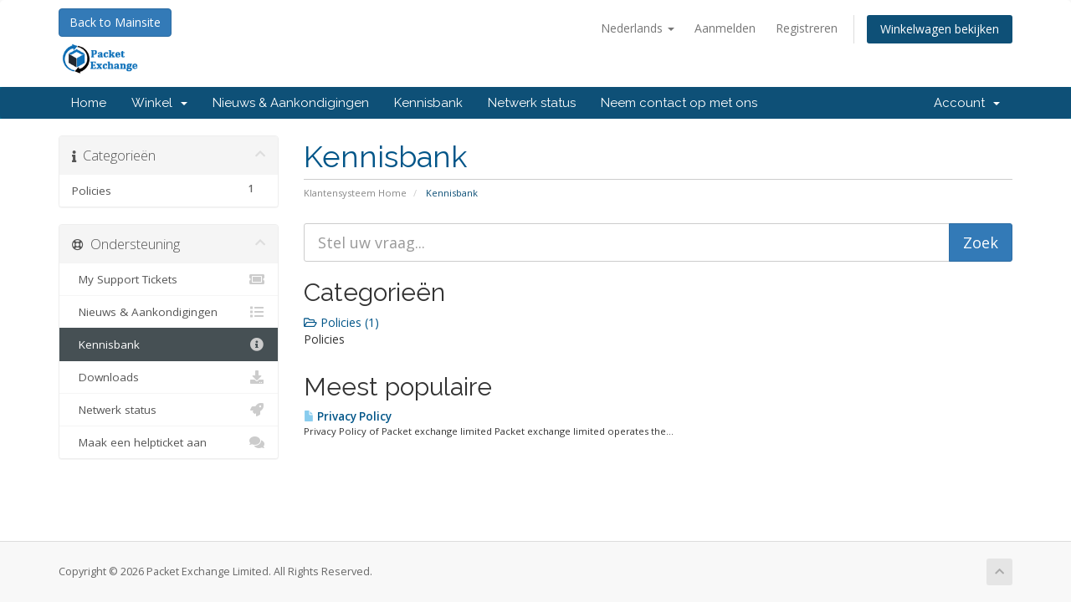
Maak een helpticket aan (168, 442)
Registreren (807, 28)
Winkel (159, 102)
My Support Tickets (168, 279)
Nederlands (637, 28)
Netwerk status (532, 102)
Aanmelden (725, 28)
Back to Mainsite (115, 22)
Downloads (168, 377)
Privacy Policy (348, 416)
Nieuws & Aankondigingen (291, 102)
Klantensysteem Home (355, 192)
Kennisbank (428, 102)
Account (967, 102)
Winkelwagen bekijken (939, 29)
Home (88, 102)
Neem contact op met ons (679, 102)
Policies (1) (341, 322)
